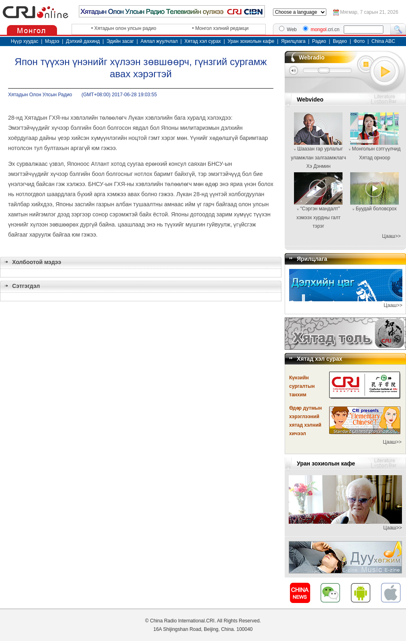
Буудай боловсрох (376, 209)
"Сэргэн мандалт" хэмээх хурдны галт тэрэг (318, 217)
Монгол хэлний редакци (222, 28)
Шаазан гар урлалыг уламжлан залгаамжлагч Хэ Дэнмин (318, 157)
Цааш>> (391, 236)
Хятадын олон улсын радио (125, 28)
